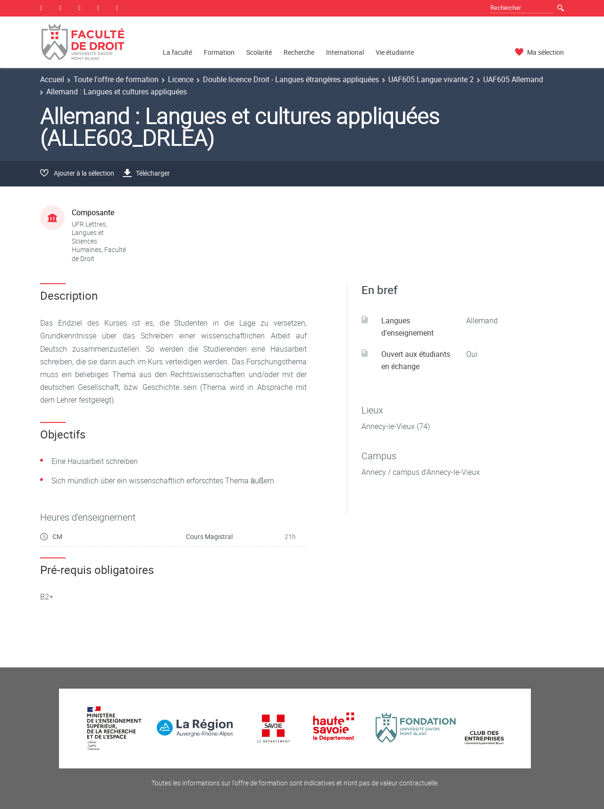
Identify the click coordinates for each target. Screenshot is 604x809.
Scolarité (259, 52)
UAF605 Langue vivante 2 (431, 79)
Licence (180, 79)
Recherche (299, 52)
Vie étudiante (395, 52)
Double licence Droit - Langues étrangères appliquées (291, 79)
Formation (219, 52)
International (345, 52)
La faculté (177, 52)
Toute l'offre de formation (116, 79)
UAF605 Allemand (513, 79)
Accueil (52, 79)
